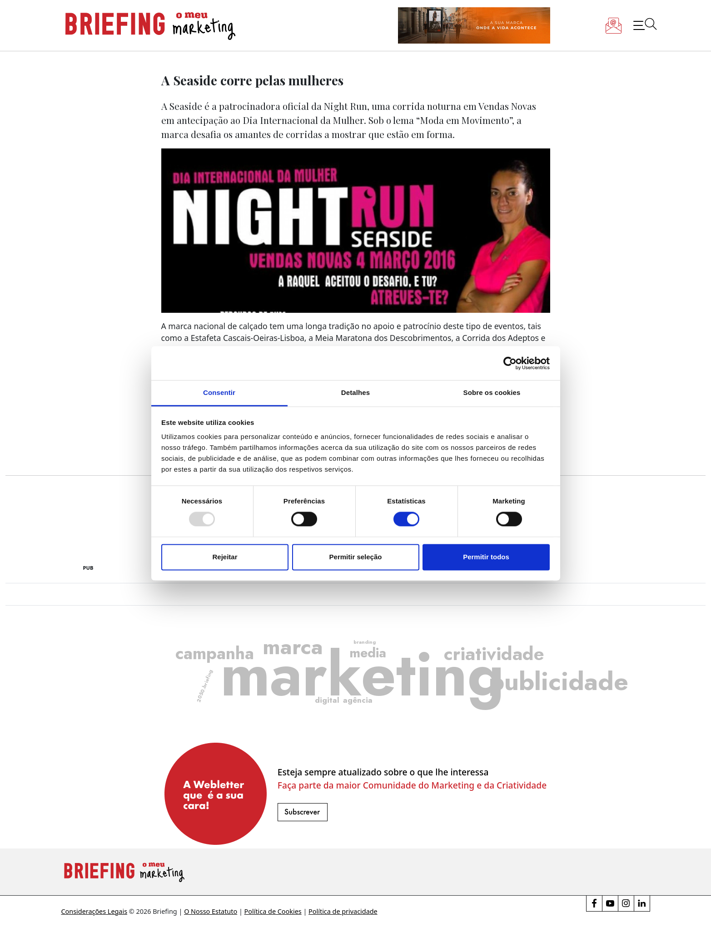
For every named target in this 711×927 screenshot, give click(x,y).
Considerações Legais (94, 911)
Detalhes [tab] (355, 392)
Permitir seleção (355, 557)
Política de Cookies (273, 911)
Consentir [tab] (219, 392)
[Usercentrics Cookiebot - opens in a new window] (510, 363)
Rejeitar (224, 557)
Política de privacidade (343, 911)
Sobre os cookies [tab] (492, 392)
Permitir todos (486, 557)
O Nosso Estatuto (210, 911)
